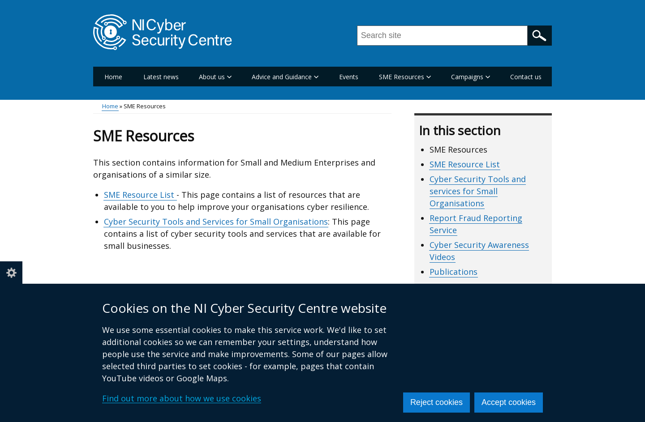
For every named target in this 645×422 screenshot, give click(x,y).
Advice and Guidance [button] (285, 76)
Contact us (526, 76)
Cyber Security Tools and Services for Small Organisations (216, 221)
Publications (453, 271)
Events (348, 76)
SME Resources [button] (405, 76)
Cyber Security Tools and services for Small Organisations (478, 191)
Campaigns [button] (470, 76)
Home (113, 76)
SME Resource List (140, 194)
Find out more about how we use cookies (181, 398)
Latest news (161, 76)
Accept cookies (509, 402)
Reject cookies (436, 402)
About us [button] (215, 76)
